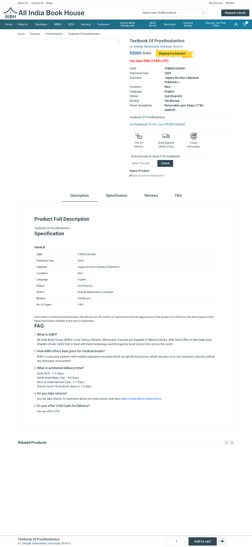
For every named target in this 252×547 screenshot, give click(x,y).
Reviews (151, 195)
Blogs (49, 3)
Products (35, 33)
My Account (216, 3)
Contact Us (37, 3)
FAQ (178, 195)
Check (165, 163)
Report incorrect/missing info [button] (147, 175)
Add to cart (202, 541)
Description (79, 195)
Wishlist (230, 3)
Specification (116, 195)
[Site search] (169, 13)
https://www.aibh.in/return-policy (141, 398)
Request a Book (235, 13)
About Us (23, 3)
